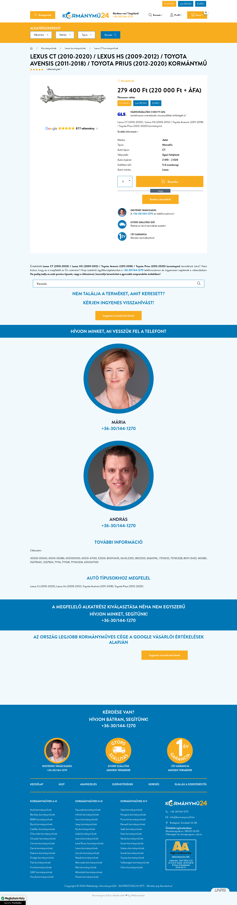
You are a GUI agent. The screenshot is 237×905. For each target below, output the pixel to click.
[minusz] (129, 182)
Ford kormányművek (40, 867)
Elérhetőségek (122, 784)
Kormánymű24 (108, 886)
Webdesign (92, 886)
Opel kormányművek (131, 809)
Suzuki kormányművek (132, 853)
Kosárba (201, 899)
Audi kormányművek (40, 809)
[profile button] (175, 15)
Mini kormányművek (85, 867)
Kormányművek (48, 48)
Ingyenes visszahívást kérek (118, 315)
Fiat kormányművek (40, 862)
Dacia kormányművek (41, 848)
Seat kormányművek (131, 833)
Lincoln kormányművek (87, 853)
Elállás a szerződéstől (191, 784)
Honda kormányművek (42, 876)
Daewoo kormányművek (42, 853)
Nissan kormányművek (87, 876)
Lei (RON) (185, 4)
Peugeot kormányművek (133, 814)
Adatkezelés (88, 784)
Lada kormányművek (85, 833)
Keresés (108, 34)
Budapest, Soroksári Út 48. (183, 822)
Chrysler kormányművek (43, 838)
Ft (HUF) (169, 4)
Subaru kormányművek (132, 848)
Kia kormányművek (85, 829)
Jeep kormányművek (86, 824)
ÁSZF (62, 784)
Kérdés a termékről (160, 199)
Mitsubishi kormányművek (88, 872)
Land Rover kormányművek (89, 843)
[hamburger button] (42, 15)
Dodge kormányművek (42, 857)
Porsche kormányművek (133, 819)
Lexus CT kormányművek (106, 48)
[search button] (155, 15)
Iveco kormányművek (86, 819)
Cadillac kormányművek (42, 829)
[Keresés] (118, 283)
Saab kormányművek (131, 829)
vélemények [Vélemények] (53, 69)
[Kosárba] (169, 181)
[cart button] (197, 15)
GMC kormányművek (41, 872)
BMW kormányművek (41, 819)
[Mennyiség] (123, 181)
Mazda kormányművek (86, 857)
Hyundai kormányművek (88, 809)
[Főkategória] (31, 48)
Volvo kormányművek (131, 867)
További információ (127, 131)
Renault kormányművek (132, 824)
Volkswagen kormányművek (134, 862)
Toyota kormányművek (132, 857)
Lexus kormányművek (75, 48)
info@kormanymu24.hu (182, 817)
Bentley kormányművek (42, 814)
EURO (200, 4)
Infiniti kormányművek (87, 814)
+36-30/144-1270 (123, 16)
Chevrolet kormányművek (43, 833)
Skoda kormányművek (131, 838)
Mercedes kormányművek (88, 862)
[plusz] (129, 180)
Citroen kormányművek (42, 843)
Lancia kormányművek (86, 838)
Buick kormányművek (41, 824)
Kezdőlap (36, 784)
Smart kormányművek (131, 843)
